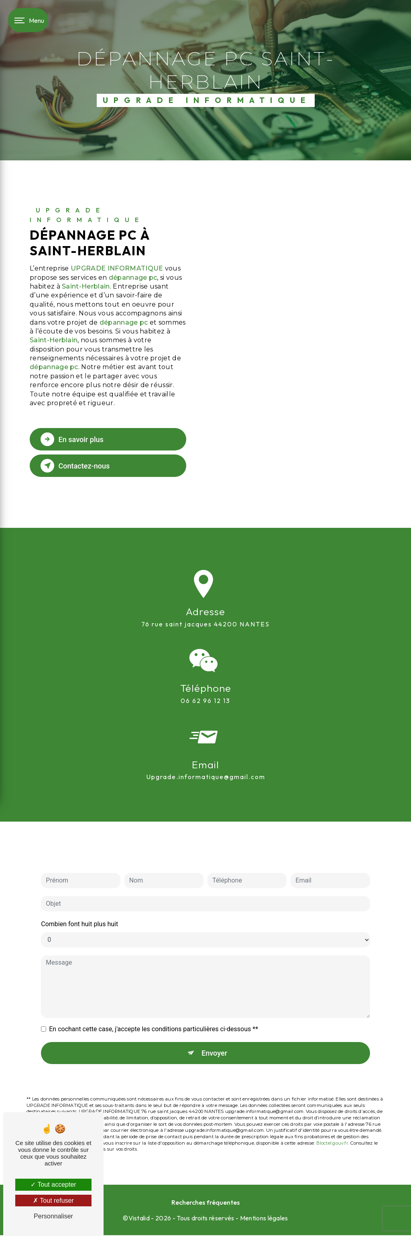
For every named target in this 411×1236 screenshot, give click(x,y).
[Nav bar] (28, 20)
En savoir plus (75, 439)
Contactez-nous (78, 466)
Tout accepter (53, 1184)
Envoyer (214, 1030)
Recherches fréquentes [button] (205, 1203)
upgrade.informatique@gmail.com (205, 754)
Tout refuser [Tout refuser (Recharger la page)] (53, 1200)
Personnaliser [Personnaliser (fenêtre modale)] (53, 1216)
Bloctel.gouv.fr (332, 1120)
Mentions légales (264, 1219)
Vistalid (139, 1219)
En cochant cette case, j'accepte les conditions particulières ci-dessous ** (153, 1006)
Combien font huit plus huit (79, 901)
